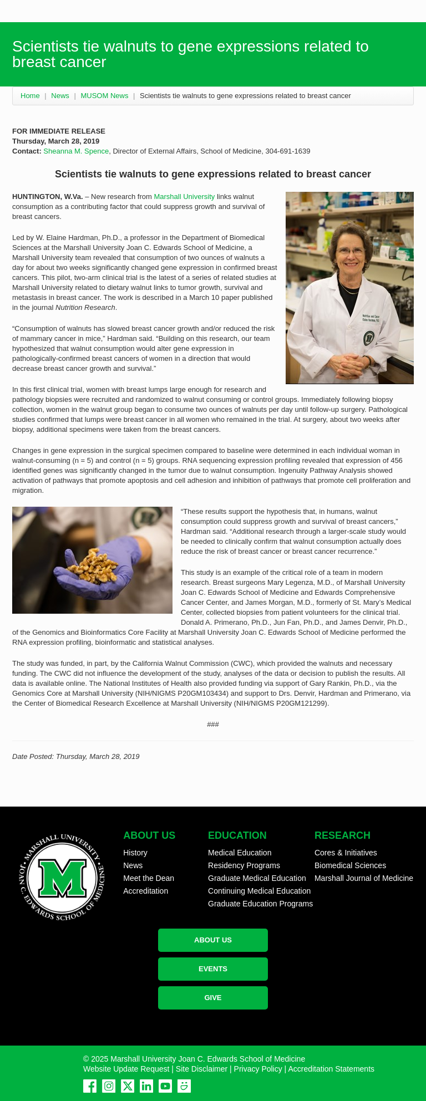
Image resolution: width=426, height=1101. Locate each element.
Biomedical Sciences (350, 865)
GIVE (212, 997)
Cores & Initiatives (346, 852)
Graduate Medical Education (257, 878)
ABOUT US (213, 940)
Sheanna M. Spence (76, 151)
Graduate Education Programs (260, 903)
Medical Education (239, 852)
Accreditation (145, 890)
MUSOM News (104, 95)
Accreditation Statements (331, 1068)
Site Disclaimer (201, 1068)
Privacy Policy (258, 1068)
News (60, 95)
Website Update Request (126, 1068)
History (135, 852)
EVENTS (213, 969)
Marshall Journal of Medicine (364, 878)
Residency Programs (244, 865)
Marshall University (184, 196)
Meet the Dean (148, 878)
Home (30, 95)
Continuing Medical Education (259, 890)
